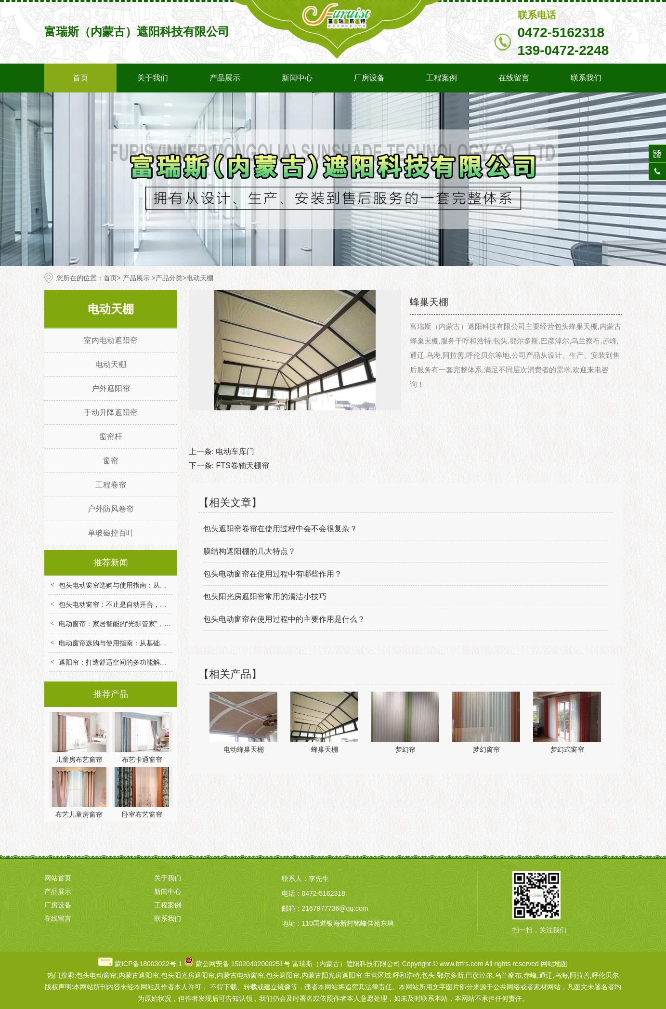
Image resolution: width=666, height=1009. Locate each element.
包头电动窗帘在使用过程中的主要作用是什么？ (284, 619)
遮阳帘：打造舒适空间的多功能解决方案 (119, 662)
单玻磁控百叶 (111, 533)
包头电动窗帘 (96, 975)
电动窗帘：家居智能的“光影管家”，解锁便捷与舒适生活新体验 (152, 624)
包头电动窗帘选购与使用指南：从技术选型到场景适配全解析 (150, 585)
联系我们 (586, 78)
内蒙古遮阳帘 (138, 975)
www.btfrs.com (461, 964)
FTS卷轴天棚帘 (242, 465)
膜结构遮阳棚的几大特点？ (249, 551)
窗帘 (110, 461)
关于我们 (152, 78)
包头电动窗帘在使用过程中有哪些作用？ (272, 574)
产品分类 (169, 278)
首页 (80, 78)
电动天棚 (110, 364)
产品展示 (224, 78)
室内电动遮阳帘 (111, 340)
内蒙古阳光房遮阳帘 (331, 975)
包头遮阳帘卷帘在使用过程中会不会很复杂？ (280, 528)
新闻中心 (297, 78)
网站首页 (57, 878)
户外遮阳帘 (110, 388)
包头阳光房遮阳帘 (188, 975)
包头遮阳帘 (283, 975)
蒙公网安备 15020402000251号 (243, 964)
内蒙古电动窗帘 (240, 975)
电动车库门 (235, 451)
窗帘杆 (110, 436)
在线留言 (513, 78)
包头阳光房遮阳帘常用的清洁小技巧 (264, 596)
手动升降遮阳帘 (111, 412)
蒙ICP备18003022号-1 (148, 964)
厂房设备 (369, 78)
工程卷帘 (110, 485)
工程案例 (441, 78)
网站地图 (554, 964)
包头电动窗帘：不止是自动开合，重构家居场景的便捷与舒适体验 (156, 604)
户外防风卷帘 (111, 509)
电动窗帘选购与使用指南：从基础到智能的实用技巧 (136, 643)
